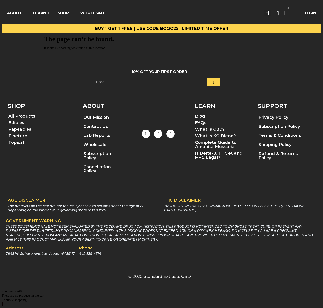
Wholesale (94, 144)
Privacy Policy (273, 117)
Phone (86, 248)
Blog (200, 116)
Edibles (16, 122)
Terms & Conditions (280, 135)
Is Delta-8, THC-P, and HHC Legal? (218, 155)
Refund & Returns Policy (278, 155)
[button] (267, 13)
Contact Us (95, 126)
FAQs (200, 122)
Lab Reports (96, 135)
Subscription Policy (97, 155)
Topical (16, 142)
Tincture (17, 135)
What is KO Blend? (215, 135)
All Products (21, 116)
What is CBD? (210, 129)
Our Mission (96, 117)
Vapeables (19, 129)
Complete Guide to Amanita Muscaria (215, 144)
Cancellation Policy (97, 168)
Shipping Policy (275, 144)
